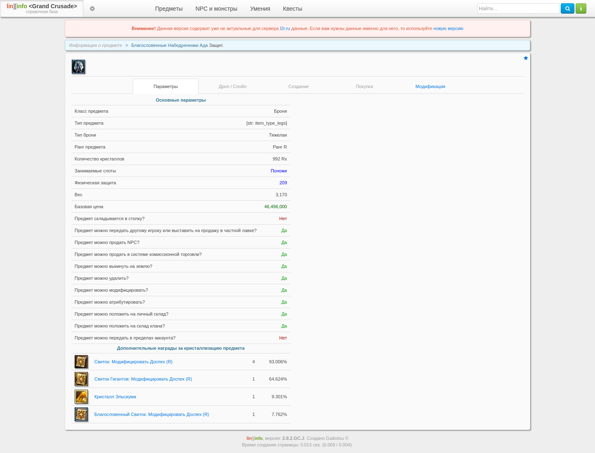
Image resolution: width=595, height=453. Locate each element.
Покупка (364, 86)
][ (42, 8)
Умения (260, 8)
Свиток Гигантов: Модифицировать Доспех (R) (143, 378)
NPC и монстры (216, 8)
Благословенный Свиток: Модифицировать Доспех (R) (151, 414)
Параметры (166, 86)
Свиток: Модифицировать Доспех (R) (133, 361)
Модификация (430, 86)
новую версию (448, 28)
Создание (298, 86)
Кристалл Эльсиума (115, 396)
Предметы (169, 8)
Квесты (292, 8)
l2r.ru (285, 28)
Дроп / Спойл (232, 86)
